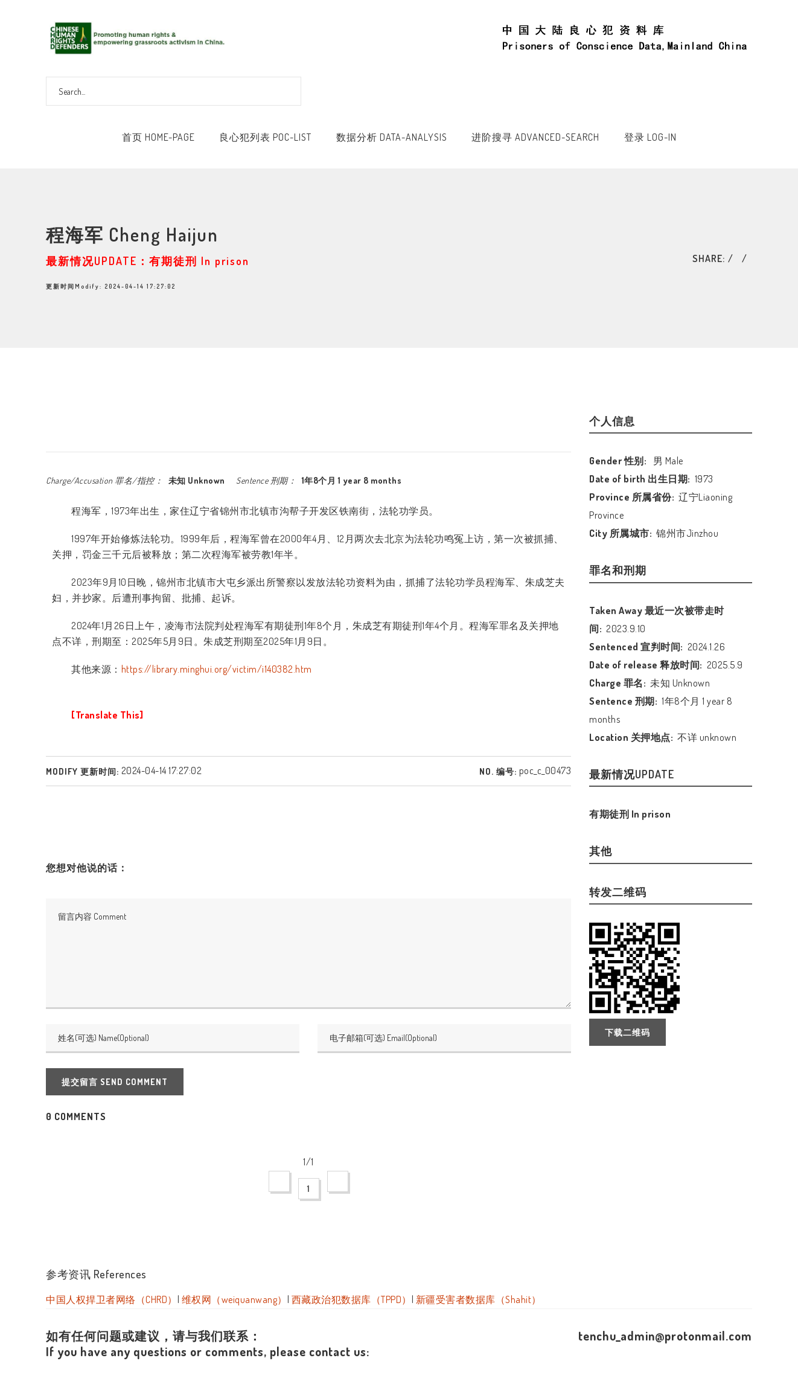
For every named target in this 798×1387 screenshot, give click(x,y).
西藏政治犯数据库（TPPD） (352, 1299)
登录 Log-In (650, 137)
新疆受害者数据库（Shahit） (478, 1299)
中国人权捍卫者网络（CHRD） (111, 1299)
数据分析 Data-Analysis (391, 137)
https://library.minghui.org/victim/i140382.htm (216, 669)
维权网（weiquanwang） (234, 1299)
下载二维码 (627, 1032)
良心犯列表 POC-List (265, 137)
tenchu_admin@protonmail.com (665, 1336)
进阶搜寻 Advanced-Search (535, 137)
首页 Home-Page (158, 137)
